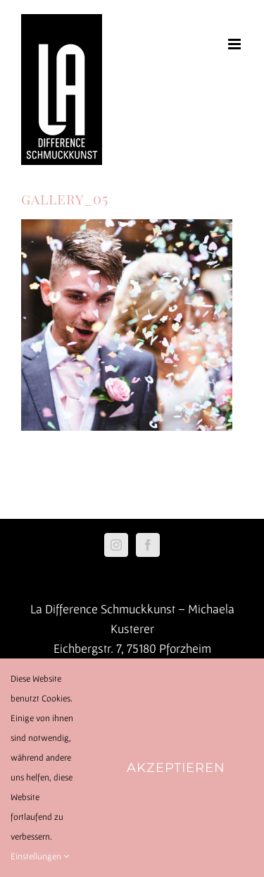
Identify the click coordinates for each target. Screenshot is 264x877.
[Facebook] (148, 545)
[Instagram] (116, 545)
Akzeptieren (176, 767)
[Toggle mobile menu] (235, 44)
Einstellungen (40, 856)
